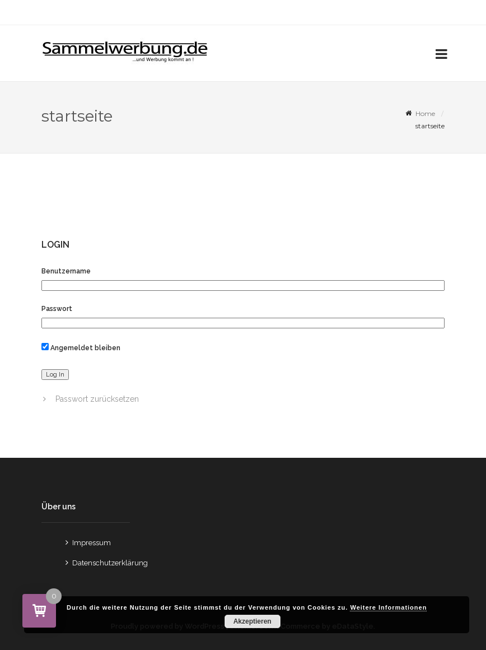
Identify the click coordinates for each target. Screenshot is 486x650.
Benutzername (66, 271)
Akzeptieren (252, 621)
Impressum (91, 542)
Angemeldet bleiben (80, 347)
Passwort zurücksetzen (97, 398)
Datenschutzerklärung (110, 563)
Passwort (56, 309)
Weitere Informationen (388, 607)
